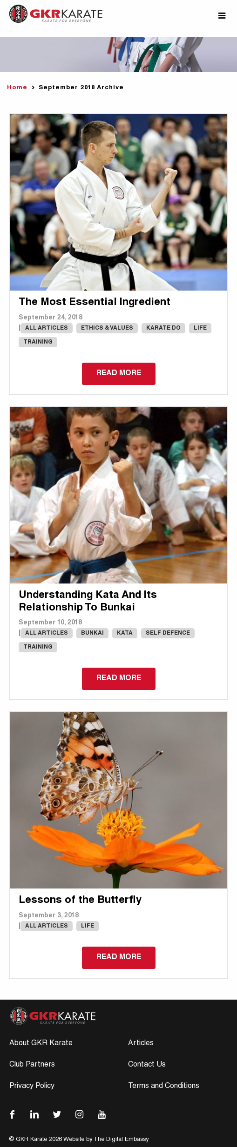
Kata (125, 633)
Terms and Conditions (163, 1086)
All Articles (46, 328)
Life (200, 328)
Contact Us (147, 1065)
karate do (163, 328)
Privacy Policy (31, 1086)
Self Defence (168, 633)
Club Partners (32, 1065)
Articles (141, 1044)
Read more (118, 374)
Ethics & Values (107, 328)
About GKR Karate (41, 1044)
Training (38, 342)
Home (17, 88)
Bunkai (92, 633)
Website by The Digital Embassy (106, 1140)
